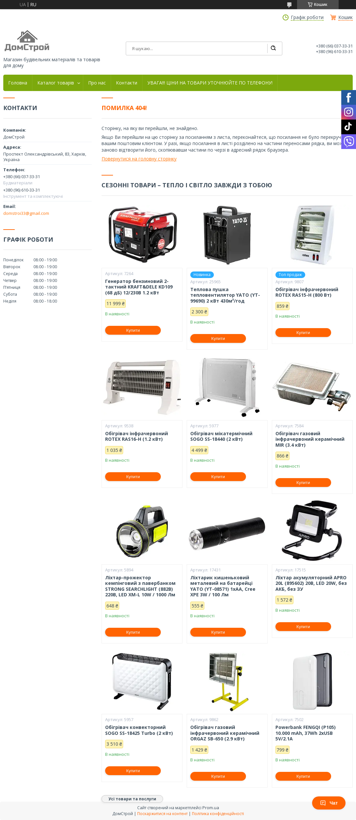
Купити (133, 330)
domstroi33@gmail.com (26, 213)
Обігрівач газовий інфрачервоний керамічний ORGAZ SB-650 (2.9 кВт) (224, 733)
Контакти (126, 83)
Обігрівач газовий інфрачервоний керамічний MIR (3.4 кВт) (310, 439)
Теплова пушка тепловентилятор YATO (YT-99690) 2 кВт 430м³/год (225, 295)
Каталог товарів (55, 83)
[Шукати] (273, 48)
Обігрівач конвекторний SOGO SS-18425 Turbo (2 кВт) (139, 730)
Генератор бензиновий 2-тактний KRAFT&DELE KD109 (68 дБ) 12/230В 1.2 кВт (139, 287)
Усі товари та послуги (132, 799)
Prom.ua (210, 808)
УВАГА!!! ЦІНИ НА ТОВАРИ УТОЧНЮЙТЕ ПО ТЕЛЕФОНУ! (209, 83)
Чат (329, 803)
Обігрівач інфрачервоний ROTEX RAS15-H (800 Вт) (306, 292)
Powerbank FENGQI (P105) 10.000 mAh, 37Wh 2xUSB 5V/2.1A (305, 733)
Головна (17, 83)
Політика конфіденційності (218, 813)
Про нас (97, 83)
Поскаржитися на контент (162, 813)
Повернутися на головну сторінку (139, 159)
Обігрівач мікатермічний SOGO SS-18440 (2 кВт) (221, 436)
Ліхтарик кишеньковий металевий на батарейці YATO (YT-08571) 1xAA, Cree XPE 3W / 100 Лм (222, 586)
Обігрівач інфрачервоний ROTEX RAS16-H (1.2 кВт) (136, 436)
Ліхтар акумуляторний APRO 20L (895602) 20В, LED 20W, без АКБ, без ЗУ (311, 583)
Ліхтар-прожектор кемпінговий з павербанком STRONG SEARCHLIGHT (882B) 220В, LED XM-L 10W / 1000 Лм (140, 586)
